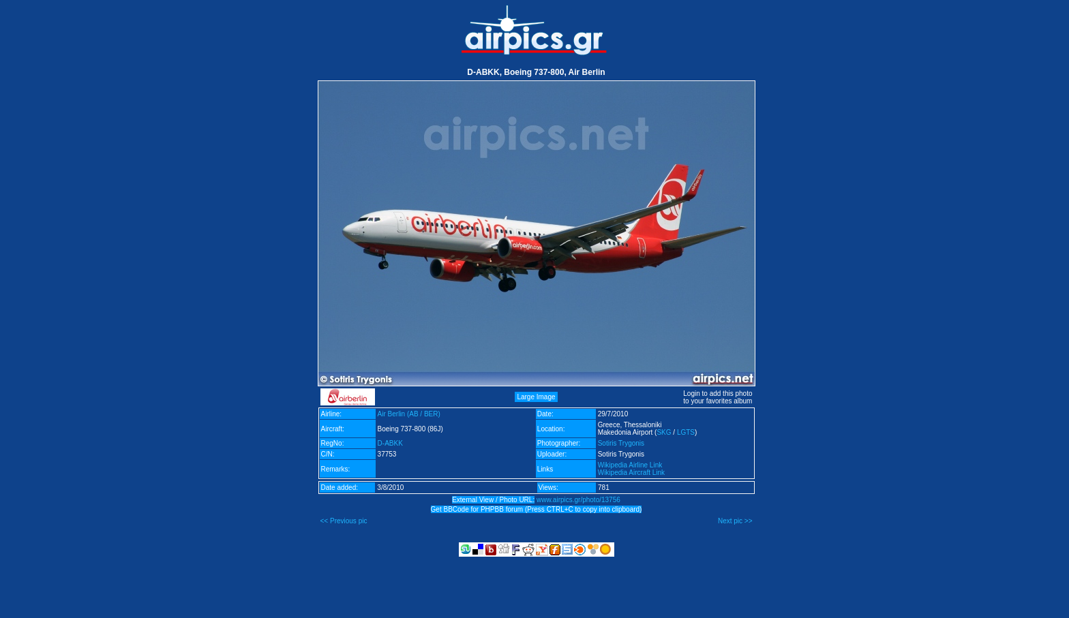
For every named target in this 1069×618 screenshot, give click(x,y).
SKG (664, 432)
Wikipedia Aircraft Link (631, 472)
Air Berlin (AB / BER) (409, 414)
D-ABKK (390, 443)
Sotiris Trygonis (621, 443)
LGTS (686, 432)
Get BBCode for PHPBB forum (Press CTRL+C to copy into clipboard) (536, 509)
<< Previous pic (343, 521)
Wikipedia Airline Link (630, 465)
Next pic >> (735, 521)
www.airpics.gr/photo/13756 (578, 500)
